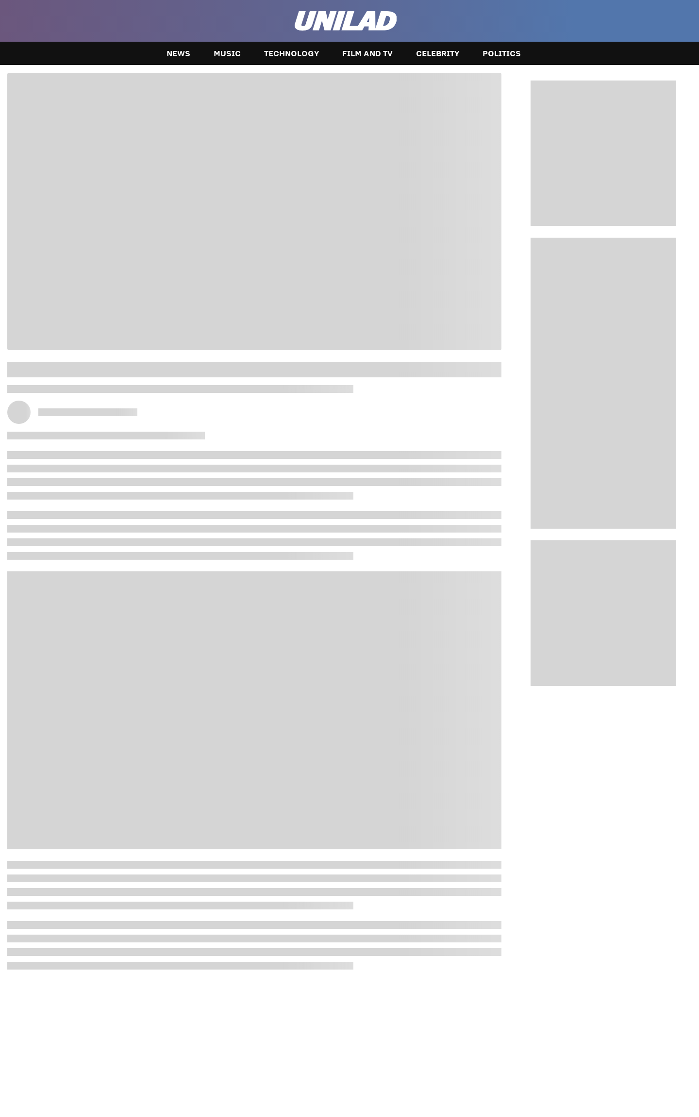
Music (227, 53)
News (178, 53)
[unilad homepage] (346, 21)
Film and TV (367, 53)
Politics (502, 53)
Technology (291, 53)
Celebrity (437, 53)
